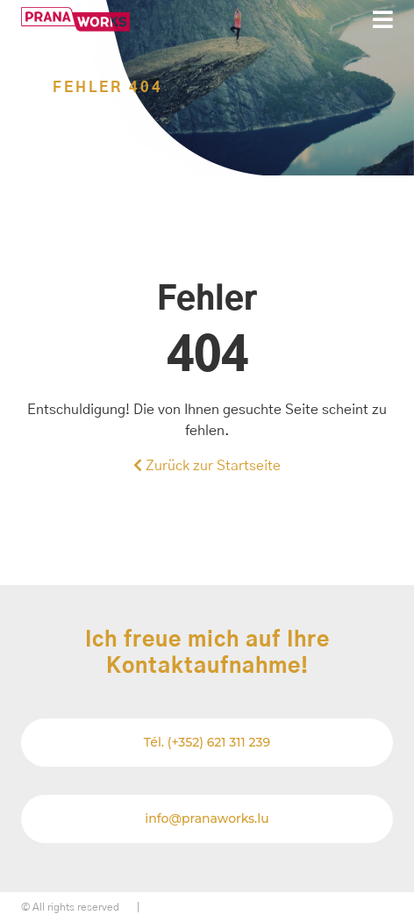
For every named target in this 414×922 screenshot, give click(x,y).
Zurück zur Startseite (207, 465)
